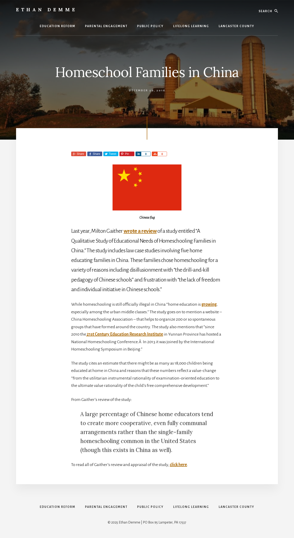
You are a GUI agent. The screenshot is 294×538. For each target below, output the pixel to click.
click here (178, 464)
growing (209, 304)
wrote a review (140, 231)
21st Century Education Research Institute (124, 334)
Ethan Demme (46, 9)
